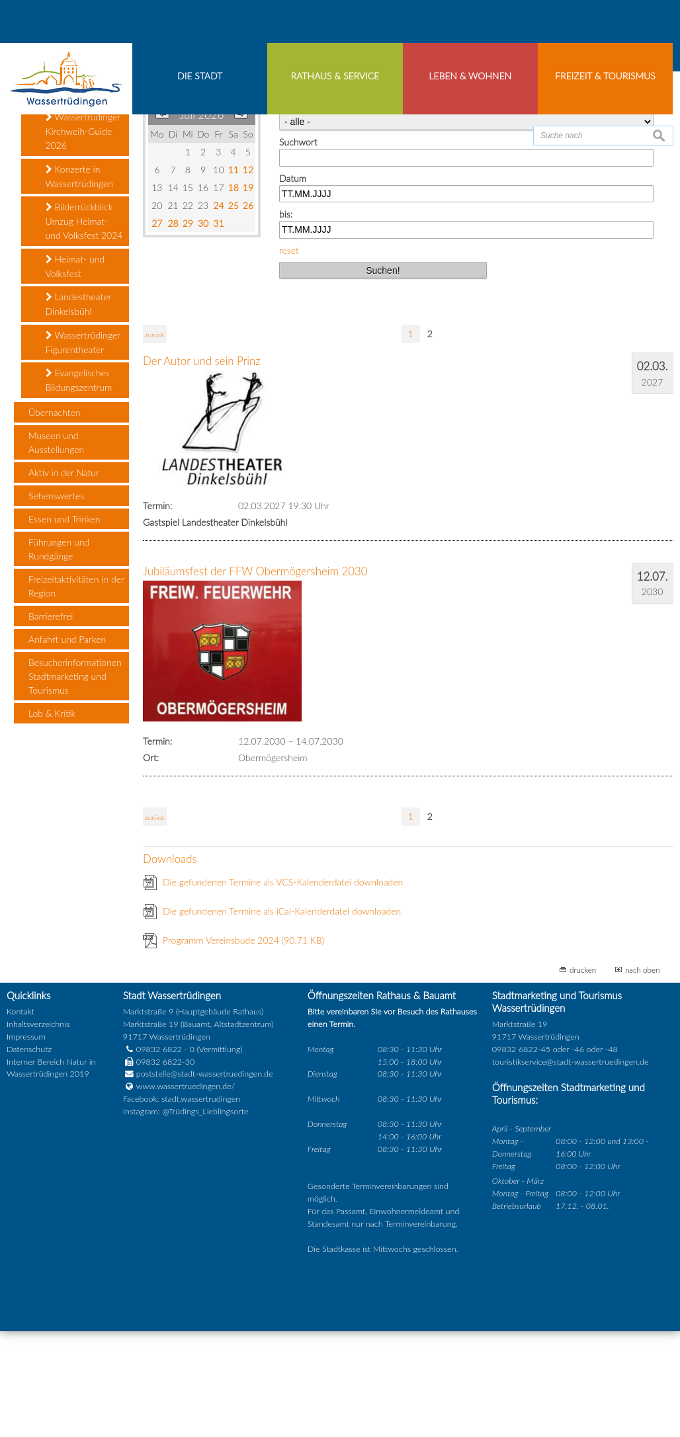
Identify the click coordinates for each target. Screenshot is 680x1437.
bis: (285, 320)
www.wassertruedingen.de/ (185, 1193)
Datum (292, 284)
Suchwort (298, 248)
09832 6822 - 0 (158, 1155)
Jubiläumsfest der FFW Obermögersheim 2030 (255, 677)
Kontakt (20, 1118)
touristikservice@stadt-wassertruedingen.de (570, 1167)
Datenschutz (29, 1155)
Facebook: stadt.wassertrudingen (181, 1205)
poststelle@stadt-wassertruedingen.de (204, 1180)
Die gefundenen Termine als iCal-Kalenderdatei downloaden (282, 1016)
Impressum (26, 1142)
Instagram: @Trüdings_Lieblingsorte (186, 1218)
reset (289, 356)
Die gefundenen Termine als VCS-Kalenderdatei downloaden (283, 987)
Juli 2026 (202, 221)
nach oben (642, 1075)
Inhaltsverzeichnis (38, 1130)
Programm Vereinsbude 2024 (243, 1045)
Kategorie (298, 212)
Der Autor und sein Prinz (202, 467)
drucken (583, 1075)
